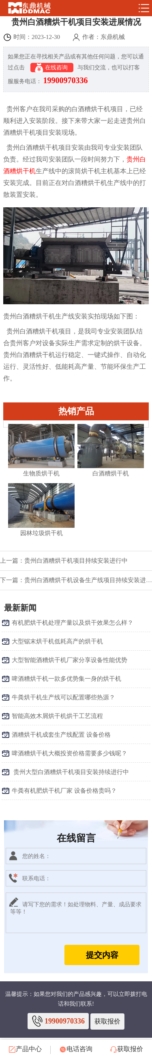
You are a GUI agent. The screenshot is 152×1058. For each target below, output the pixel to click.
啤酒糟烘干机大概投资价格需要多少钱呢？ (69, 753)
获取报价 (107, 1021)
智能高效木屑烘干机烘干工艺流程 (57, 716)
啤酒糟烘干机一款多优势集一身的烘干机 (66, 678)
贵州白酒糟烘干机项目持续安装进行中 (76, 560)
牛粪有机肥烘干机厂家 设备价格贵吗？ (64, 790)
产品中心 (25, 1049)
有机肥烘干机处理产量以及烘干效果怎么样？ (72, 622)
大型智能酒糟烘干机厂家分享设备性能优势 (69, 660)
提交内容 (102, 954)
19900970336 (65, 80)
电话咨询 (76, 1049)
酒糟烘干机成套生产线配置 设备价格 (61, 734)
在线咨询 (52, 67)
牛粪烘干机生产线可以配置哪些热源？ (63, 697)
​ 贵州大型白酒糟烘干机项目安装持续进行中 (70, 772)
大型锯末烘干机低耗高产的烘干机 (57, 641)
